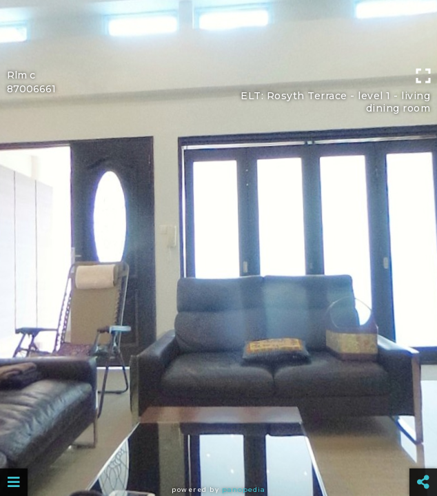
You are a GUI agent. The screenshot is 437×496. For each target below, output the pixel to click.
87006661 (31, 89)
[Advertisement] (218, 31)
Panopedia (243, 489)
